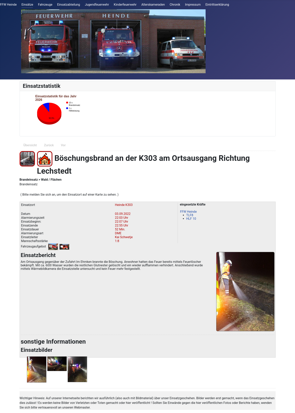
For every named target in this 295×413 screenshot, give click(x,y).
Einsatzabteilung (68, 4)
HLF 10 (191, 218)
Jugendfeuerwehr (97, 4)
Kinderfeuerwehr (125, 4)
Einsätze (27, 4)
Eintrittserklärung (217, 4)
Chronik (175, 4)
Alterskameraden (153, 4)
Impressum (193, 4)
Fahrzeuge (45, 4)
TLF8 (189, 215)
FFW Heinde (8, 4)
